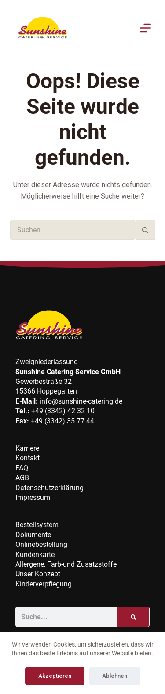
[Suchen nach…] (73, 230)
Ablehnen (114, 675)
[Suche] (133, 617)
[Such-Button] (145, 230)
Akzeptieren (54, 675)
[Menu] (145, 27)
